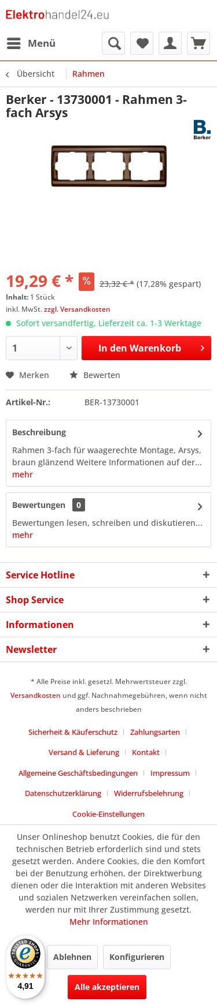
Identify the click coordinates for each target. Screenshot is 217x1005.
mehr (22, 474)
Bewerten (94, 374)
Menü (31, 42)
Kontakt (146, 752)
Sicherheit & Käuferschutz (72, 732)
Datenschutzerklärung (63, 793)
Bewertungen (38, 504)
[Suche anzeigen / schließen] (113, 43)
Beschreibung (39, 432)
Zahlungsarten (155, 732)
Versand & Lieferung (84, 752)
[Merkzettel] (141, 43)
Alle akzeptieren (107, 986)
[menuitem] (30, 43)
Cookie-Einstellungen (108, 814)
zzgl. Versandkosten (77, 309)
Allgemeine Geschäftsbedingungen (78, 773)
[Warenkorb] (198, 43)
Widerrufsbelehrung (148, 793)
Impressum (170, 773)
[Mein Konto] (170, 43)
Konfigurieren (136, 956)
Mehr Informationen (108, 921)
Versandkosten (35, 695)
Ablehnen (72, 956)
